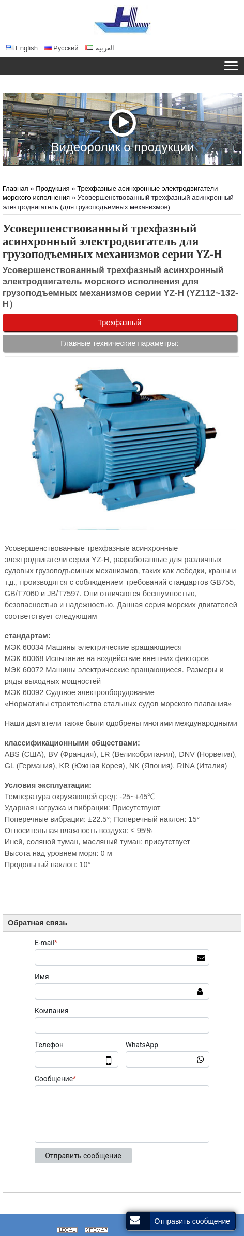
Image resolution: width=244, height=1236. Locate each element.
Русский (61, 48)
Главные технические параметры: (119, 343)
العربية (100, 48)
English (22, 48)
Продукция (53, 188)
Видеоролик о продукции (122, 131)
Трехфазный (119, 322)
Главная (15, 188)
